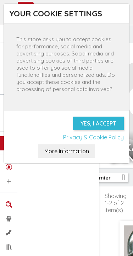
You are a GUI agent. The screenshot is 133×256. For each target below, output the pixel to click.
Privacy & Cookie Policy (93, 137)
